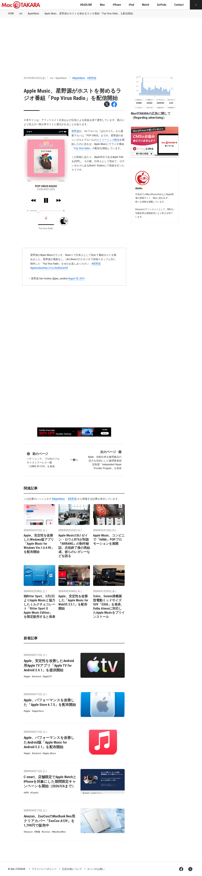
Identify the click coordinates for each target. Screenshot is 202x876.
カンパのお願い (96, 868)
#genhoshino (36, 267)
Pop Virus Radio (82, 148)
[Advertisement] (101, 41)
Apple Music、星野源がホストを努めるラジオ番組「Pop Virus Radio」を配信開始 (89, 13)
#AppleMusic (78, 78)
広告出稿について (72, 868)
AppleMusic (33, 13)
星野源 (75, 131)
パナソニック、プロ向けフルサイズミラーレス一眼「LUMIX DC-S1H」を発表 (43, 459)
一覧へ (74, 459)
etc (21, 13)
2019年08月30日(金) (34, 78)
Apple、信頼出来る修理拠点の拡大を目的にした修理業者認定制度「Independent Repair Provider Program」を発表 (105, 460)
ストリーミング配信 (108, 139)
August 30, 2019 (76, 278)
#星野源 (91, 78)
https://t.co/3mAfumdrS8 (55, 267)
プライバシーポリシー (44, 868)
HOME (11, 13)
